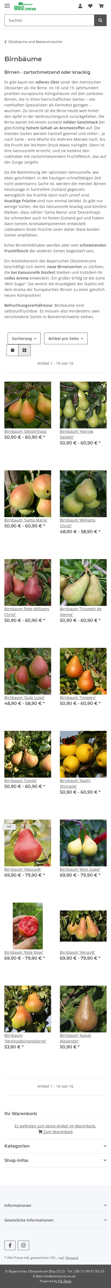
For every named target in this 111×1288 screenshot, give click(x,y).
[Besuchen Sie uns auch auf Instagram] (23, 1245)
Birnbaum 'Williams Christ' (77, 522)
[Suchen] (49, 20)
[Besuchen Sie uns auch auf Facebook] (10, 1245)
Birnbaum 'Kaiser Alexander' (75, 1038)
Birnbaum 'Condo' (20, 780)
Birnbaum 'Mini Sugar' (80, 869)
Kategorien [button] (17, 1146)
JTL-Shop (64, 1281)
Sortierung (22, 338)
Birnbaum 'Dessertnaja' (25, 431)
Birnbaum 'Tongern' (78, 697)
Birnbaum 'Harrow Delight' (76, 434)
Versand (72, 1257)
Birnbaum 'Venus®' (77, 952)
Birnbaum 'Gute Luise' (24, 697)
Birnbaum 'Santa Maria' (25, 520)
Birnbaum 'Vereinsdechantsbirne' (25, 1038)
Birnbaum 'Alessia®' (22, 869)
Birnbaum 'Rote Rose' (23, 952)
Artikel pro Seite (63, 338)
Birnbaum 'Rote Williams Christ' (26, 611)
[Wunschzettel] (90, 6)
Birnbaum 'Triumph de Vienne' (80, 611)
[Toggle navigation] (7, 3)
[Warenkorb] (101, 6)
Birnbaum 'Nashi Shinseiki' (75, 783)
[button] (80, 6)
